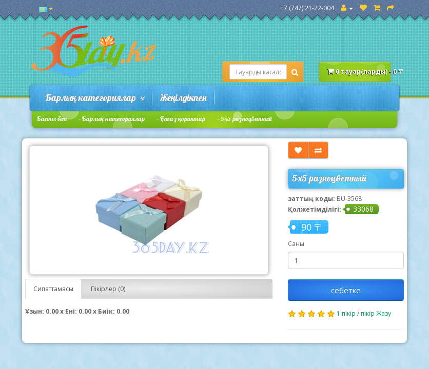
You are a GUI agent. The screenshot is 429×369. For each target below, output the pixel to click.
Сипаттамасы (53, 288)
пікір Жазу (376, 313)
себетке (346, 290)
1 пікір (346, 313)
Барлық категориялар (95, 98)
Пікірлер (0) (108, 288)
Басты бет (52, 118)
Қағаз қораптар (182, 118)
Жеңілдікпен (183, 98)
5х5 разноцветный (246, 118)
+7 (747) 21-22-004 (307, 8)
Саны (296, 243)
